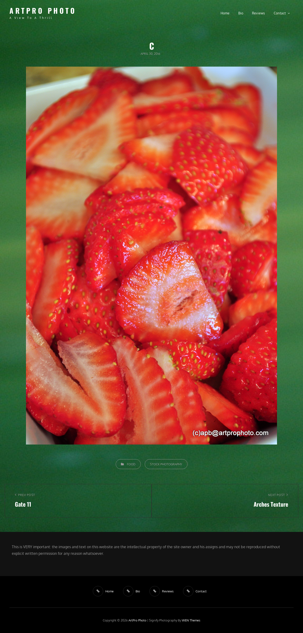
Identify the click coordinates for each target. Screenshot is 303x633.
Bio (240, 13)
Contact (280, 13)
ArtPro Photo (42, 10)
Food (131, 464)
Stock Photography (166, 464)
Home (225, 13)
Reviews (258, 13)
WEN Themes (191, 620)
